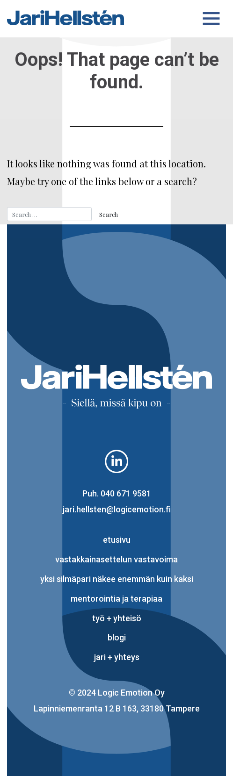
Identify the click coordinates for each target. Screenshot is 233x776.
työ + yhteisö (116, 618)
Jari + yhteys (116, 657)
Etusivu (117, 540)
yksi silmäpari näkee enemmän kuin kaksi (116, 579)
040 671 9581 (126, 493)
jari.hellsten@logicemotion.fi (117, 509)
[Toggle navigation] (211, 18)
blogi (117, 637)
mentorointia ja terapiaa (116, 599)
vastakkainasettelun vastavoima (116, 559)
